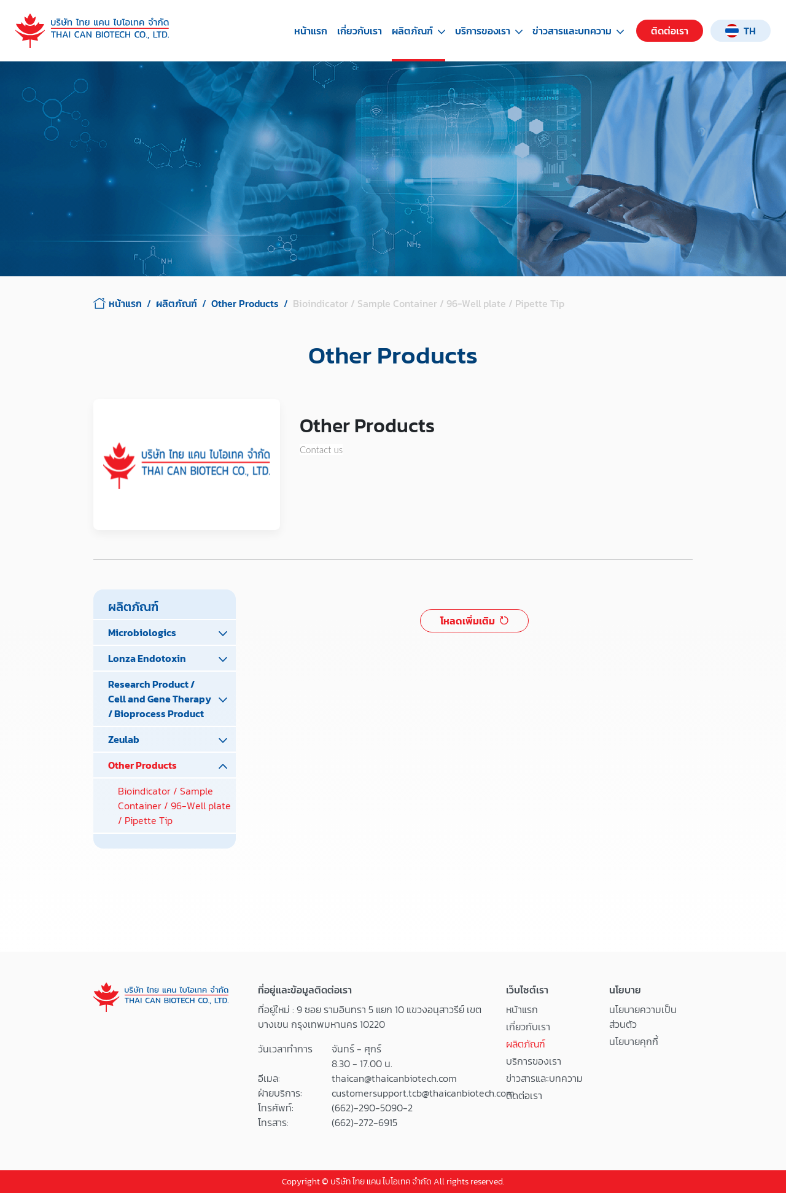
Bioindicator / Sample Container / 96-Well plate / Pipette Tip (174, 805)
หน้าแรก (310, 30)
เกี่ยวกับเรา (359, 30)
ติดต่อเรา (669, 30)
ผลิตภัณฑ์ (418, 30)
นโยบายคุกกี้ (633, 1041)
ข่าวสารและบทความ (578, 30)
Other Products (245, 303)
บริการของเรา (489, 30)
